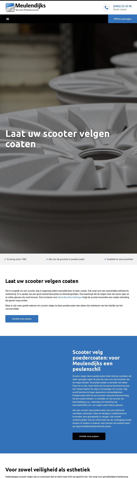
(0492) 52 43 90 (122, 6)
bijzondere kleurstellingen (70, 297)
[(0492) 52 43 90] (106, 7)
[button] (7, 19)
